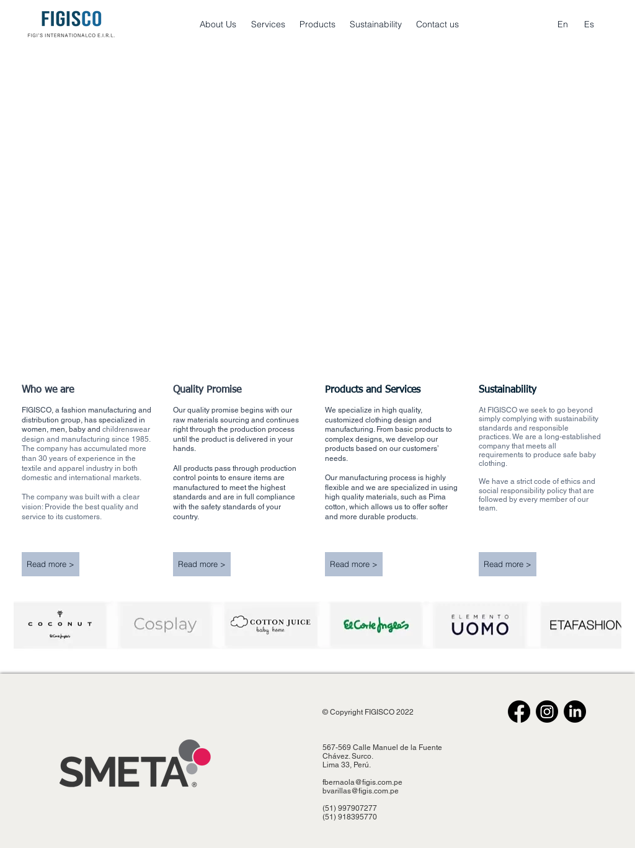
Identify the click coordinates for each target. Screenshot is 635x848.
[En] (562, 25)
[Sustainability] (376, 25)
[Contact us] (437, 25)
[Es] (588, 25)
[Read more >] (50, 564)
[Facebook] (519, 711)
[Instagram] (547, 711)
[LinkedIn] (575, 711)
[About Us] (218, 25)
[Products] (317, 25)
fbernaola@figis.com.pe (362, 782)
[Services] (268, 25)
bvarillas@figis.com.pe (360, 791)
